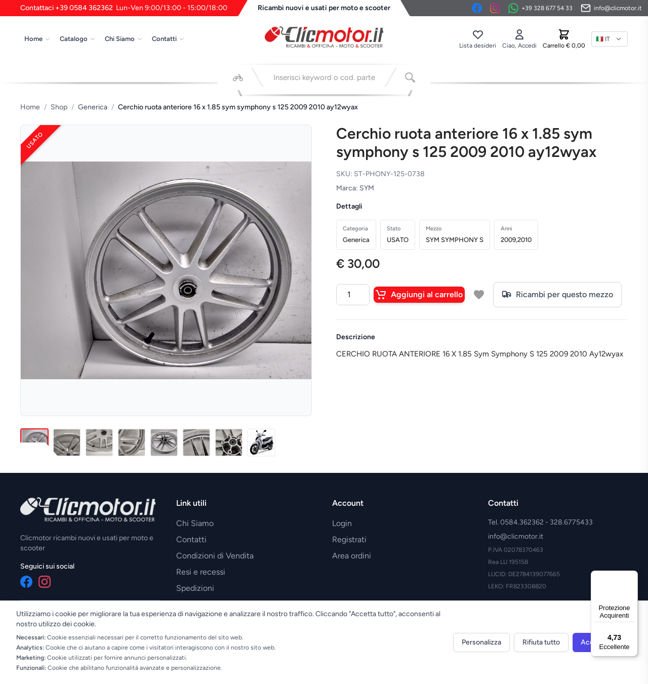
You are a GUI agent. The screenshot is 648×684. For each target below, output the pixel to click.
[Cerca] (410, 77)
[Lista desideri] (477, 39)
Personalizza (481, 642)
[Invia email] (611, 8)
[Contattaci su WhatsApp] (540, 8)
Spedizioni (195, 588)
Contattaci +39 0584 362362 (123, 8)
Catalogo (78, 39)
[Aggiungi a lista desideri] (479, 295)
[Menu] (632, 577)
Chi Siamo (124, 39)
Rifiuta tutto (541, 642)
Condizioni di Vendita (215, 555)
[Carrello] (564, 39)
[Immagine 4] (131, 442)
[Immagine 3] (99, 442)
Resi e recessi (200, 572)
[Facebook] (477, 8)
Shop (59, 107)
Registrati (349, 539)
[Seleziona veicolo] (238, 77)
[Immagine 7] (229, 442)
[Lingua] (609, 39)
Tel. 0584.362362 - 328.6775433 (540, 522)
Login (342, 523)
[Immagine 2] (67, 442)
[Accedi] (519, 39)
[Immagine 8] (261, 442)
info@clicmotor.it (515, 536)
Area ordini (351, 555)
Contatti (168, 39)
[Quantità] (353, 295)
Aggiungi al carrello (419, 295)
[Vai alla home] (324, 37)
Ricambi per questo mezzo (557, 295)
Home (37, 39)
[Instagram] (495, 8)
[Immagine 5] (164, 442)
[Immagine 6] (196, 442)
